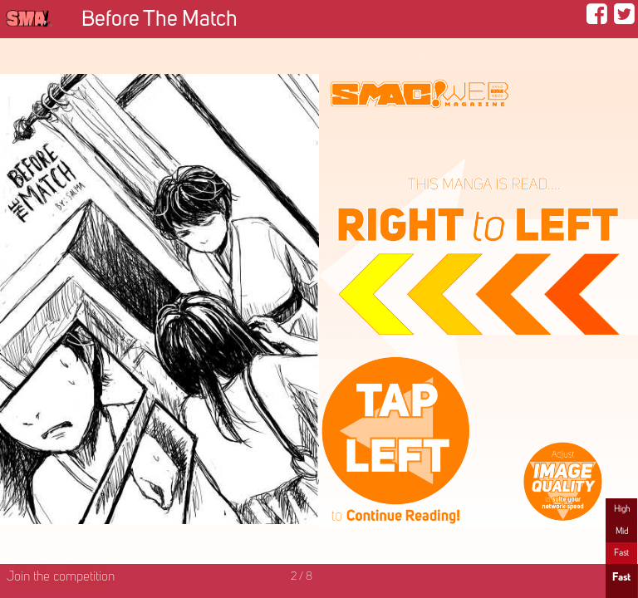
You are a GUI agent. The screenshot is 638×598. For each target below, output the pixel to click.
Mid (622, 531)
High (622, 509)
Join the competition (61, 577)
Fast (621, 553)
